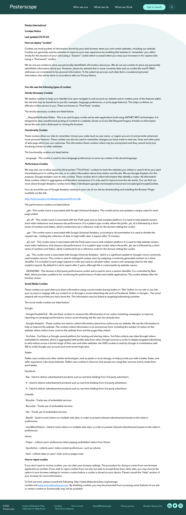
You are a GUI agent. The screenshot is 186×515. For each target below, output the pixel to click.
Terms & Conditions (64, 508)
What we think (123, 7)
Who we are (80, 7)
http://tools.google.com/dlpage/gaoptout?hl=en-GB (53, 198)
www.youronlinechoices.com (53, 485)
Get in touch (154, 7)
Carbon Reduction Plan (33, 506)
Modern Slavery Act (152, 506)
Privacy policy (127, 506)
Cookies (58, 506)
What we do (101, 7)
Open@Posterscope (102, 506)
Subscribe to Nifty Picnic (34, 508)
